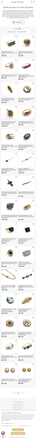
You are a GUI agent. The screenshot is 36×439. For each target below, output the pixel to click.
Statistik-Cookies (23, 425)
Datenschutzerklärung (15, 437)
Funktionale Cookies (7, 425)
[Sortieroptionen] (22, 31)
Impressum (23, 437)
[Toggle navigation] (2, 2)
